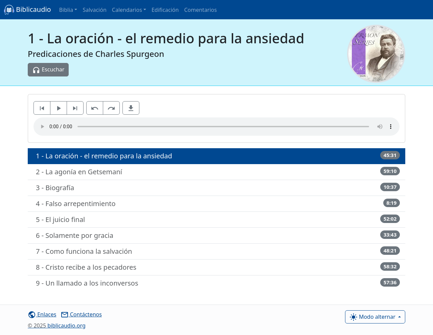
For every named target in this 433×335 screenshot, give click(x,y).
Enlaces (42, 314)
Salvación (94, 10)
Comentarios (200, 10)
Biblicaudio (27, 10)
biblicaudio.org (57, 325)
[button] (130, 108)
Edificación (165, 10)
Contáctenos (81, 314)
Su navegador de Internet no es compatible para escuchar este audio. (216, 126)
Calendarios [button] (127, 10)
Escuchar (48, 70)
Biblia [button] (66, 10)
